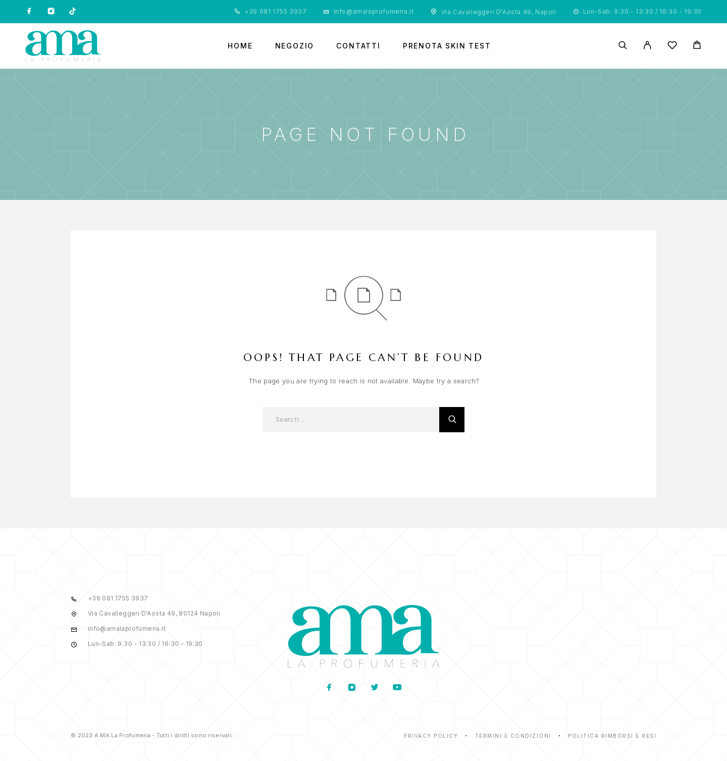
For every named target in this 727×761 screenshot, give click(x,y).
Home (240, 46)
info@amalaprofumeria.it (374, 11)
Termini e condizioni (513, 736)
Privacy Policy (431, 736)
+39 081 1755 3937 (275, 11)
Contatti (358, 46)
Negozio (295, 46)
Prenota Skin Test (447, 46)
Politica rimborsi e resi (612, 736)
